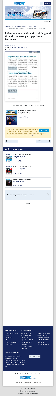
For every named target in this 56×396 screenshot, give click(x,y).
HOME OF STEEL (43, 336)
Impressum (27, 383)
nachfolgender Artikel (43, 141)
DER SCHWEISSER (43, 338)
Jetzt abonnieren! (35, 356)
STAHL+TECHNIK (43, 340)
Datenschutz (37, 383)
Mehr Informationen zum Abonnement (28, 136)
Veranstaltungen (10, 45)
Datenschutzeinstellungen (28, 391)
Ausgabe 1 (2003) (32, 26)
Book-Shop (9, 338)
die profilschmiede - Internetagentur (28, 393)
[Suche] (41, 3)
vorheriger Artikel (11, 141)
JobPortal (9, 344)
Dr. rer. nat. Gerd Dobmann (18, 47)
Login (44, 130)
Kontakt (19, 383)
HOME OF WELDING (44, 333)
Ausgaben (23, 26)
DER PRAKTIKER (27, 333)
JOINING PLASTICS (27, 340)
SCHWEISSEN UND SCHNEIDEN (12, 26)
